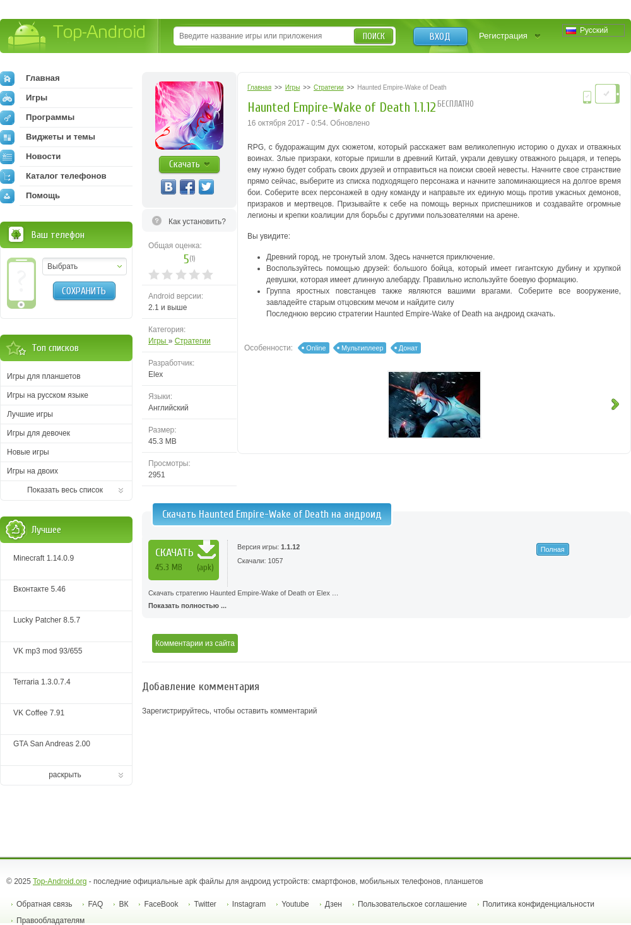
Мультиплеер (362, 348)
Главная (30, 78)
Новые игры (28, 452)
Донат (408, 348)
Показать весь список (65, 490)
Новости (30, 156)
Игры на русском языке (47, 395)
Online (316, 348)
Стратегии (193, 341)
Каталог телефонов (53, 176)
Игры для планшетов (44, 376)
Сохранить (84, 291)
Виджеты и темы (47, 137)
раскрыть (65, 774)
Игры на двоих (32, 471)
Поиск (374, 36)
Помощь (30, 195)
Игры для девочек (38, 433)
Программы (37, 117)
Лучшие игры (30, 414)
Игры (158, 341)
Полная (553, 549)
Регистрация (503, 35)
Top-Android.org (59, 881)
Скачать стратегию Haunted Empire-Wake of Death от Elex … (386, 600)
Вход (440, 36)
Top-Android (77, 36)
